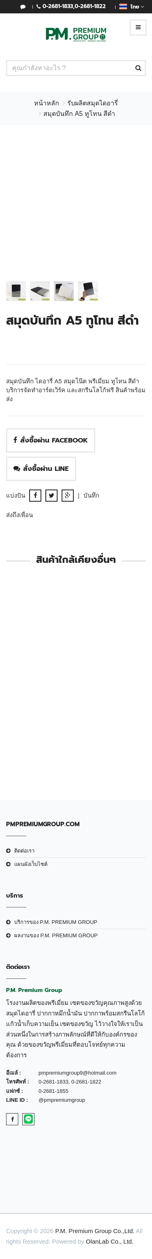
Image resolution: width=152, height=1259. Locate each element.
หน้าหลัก (46, 103)
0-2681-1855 (54, 1091)
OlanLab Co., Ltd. (110, 1241)
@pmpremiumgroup (62, 1100)
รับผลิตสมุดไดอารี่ (92, 103)
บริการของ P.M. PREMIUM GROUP (55, 922)
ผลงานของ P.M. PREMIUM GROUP (56, 935)
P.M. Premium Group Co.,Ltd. (95, 1230)
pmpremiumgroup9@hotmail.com (77, 1073)
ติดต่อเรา (24, 851)
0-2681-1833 (58, 6)
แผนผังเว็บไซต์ (30, 864)
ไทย (131, 6)
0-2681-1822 (90, 6)
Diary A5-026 (76, 726)
